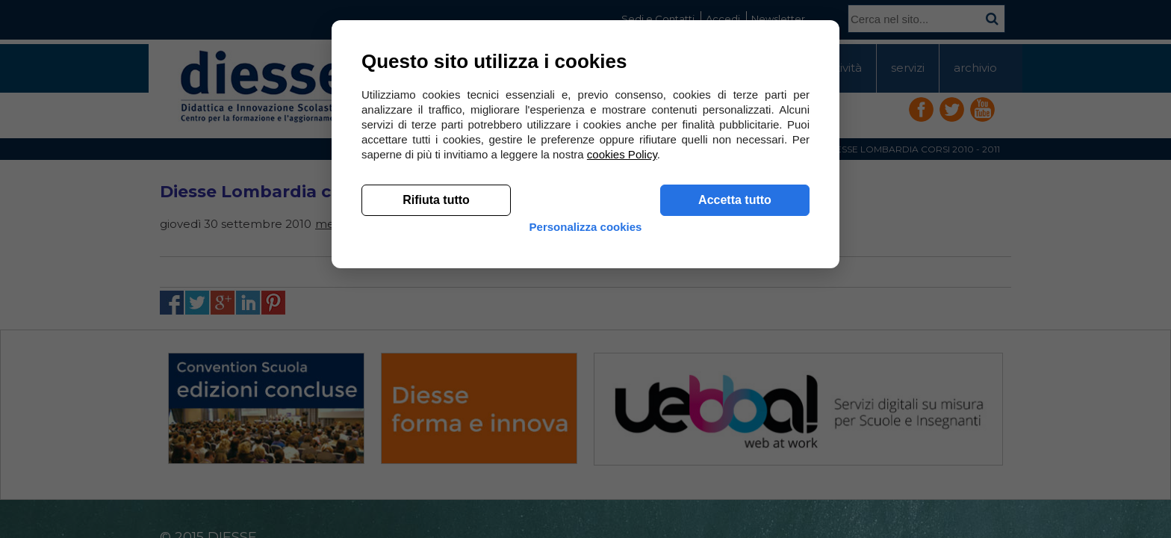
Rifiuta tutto (436, 418)
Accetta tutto (734, 418)
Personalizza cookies (585, 457)
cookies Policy (622, 373)
